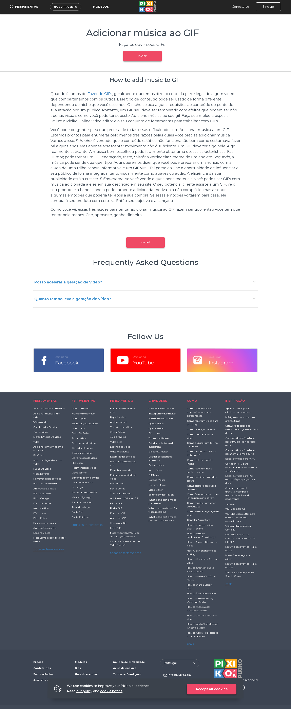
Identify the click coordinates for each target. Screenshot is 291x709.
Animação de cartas (44, 527)
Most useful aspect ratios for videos (49, 539)
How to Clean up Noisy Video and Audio (200, 600)
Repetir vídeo (117, 417)
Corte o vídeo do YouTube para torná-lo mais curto (240, 452)
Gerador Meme (157, 484)
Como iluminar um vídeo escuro (201, 478)
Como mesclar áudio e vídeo (200, 436)
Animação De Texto (44, 488)
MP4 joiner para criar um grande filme (240, 419)
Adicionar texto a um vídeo (48, 408)
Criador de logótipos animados (160, 458)
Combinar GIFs (119, 522)
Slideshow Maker (158, 451)
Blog (78, 668)
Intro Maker (155, 470)
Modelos (101, 6)
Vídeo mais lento (119, 451)
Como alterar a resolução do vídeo (201, 487)
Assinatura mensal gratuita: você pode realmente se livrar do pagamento (237, 493)
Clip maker (155, 433)
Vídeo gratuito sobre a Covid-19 (238, 527)
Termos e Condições (127, 674)
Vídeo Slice (116, 441)
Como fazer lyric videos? (201, 429)
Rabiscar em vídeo (82, 452)
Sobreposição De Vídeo (85, 423)
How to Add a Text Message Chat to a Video (202, 625)
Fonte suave (117, 483)
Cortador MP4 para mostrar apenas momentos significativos (241, 467)
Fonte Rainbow (81, 517)
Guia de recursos (86, 674)
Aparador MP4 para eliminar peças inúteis (237, 410)
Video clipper (79, 418)
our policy (84, 691)
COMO (192, 401)
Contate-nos (42, 668)
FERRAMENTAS (45, 401)
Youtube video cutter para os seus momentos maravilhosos (240, 517)
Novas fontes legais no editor (238, 557)
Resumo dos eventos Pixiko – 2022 (241, 565)
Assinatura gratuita (46, 680)
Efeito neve (39, 513)
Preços (38, 662)
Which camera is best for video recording (163, 510)
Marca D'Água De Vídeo (47, 436)
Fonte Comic (117, 488)
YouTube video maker (161, 418)
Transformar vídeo (121, 427)
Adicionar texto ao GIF (84, 492)
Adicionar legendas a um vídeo (47, 462)
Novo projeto (65, 6)
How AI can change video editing (201, 552)
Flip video (77, 462)
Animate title (41, 508)
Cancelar (230, 503)
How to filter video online (201, 593)
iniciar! (142, 56)
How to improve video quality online (200, 526)
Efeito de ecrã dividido (45, 483)
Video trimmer (80, 408)
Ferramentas (24, 6)
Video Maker (156, 489)
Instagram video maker (162, 413)
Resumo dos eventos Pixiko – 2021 (241, 548)
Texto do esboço (81, 507)
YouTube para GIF (235, 508)
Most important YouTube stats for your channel (124, 534)
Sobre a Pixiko (43, 674)
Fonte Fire (77, 512)
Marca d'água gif (81, 497)
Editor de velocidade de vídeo (123, 410)
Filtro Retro (39, 518)
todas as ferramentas (48, 549)
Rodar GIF (116, 508)
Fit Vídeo (38, 455)
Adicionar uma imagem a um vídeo (48, 448)
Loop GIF (115, 527)
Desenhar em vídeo (121, 470)
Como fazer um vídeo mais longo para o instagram (202, 496)
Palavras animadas (44, 522)
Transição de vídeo (120, 493)
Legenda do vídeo (120, 446)
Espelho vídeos (41, 532)
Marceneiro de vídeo (83, 413)
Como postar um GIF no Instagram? (201, 453)
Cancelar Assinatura (198, 519)
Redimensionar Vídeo (84, 467)
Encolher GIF (117, 513)
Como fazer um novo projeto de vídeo (199, 470)
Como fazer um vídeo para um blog (202, 422)
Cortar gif (77, 487)
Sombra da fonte (81, 502)
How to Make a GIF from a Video (202, 543)
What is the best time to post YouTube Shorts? (162, 518)
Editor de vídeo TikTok (161, 494)
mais (190, 644)
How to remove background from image (201, 535)
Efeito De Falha (80, 433)
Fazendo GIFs (100, 94)
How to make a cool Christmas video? (198, 608)
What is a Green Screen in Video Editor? (125, 543)
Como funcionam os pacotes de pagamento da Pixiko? (240, 538)
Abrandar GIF (118, 518)
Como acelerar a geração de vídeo (203, 513)
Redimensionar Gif (82, 482)
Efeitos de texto (42, 493)
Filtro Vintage (41, 498)
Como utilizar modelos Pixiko (200, 462)
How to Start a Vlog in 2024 (200, 586)
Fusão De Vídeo (42, 468)
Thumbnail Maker (159, 438)
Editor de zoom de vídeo (85, 477)
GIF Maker (154, 475)
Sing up (268, 6)
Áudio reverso (118, 436)
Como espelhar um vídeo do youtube (201, 504)
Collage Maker (157, 479)
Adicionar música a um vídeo (46, 415)
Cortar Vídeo (40, 431)
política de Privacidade (129, 662)
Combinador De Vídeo (46, 427)
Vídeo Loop (78, 428)
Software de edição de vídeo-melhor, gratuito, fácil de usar (241, 429)
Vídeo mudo (40, 422)
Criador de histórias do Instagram (161, 445)
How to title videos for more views (203, 561)
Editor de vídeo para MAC (240, 458)
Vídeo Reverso (41, 473)
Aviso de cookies (124, 668)
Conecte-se (240, 6)
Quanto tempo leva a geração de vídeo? (72, 299)
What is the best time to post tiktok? (162, 501)
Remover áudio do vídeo (47, 478)
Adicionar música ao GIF (124, 498)
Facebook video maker (162, 408)
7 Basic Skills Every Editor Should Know (240, 574)
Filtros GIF (116, 503)
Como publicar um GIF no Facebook (202, 444)
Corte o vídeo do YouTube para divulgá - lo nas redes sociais (240, 441)
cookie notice (111, 691)
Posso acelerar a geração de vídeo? (68, 282)
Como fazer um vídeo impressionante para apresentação (199, 412)
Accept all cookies (212, 689)
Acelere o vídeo (118, 422)
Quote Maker (156, 423)
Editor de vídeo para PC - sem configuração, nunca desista (240, 479)
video (36, 441)
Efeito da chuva (42, 503)
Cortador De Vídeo (82, 447)
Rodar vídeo (78, 438)
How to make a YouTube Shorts (201, 578)
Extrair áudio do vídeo (84, 457)
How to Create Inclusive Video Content (200, 569)
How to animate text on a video (202, 617)
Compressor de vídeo (84, 443)
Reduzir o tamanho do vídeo (123, 463)
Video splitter (79, 472)
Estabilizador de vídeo (122, 456)
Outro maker (156, 465)
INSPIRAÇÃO (235, 401)
